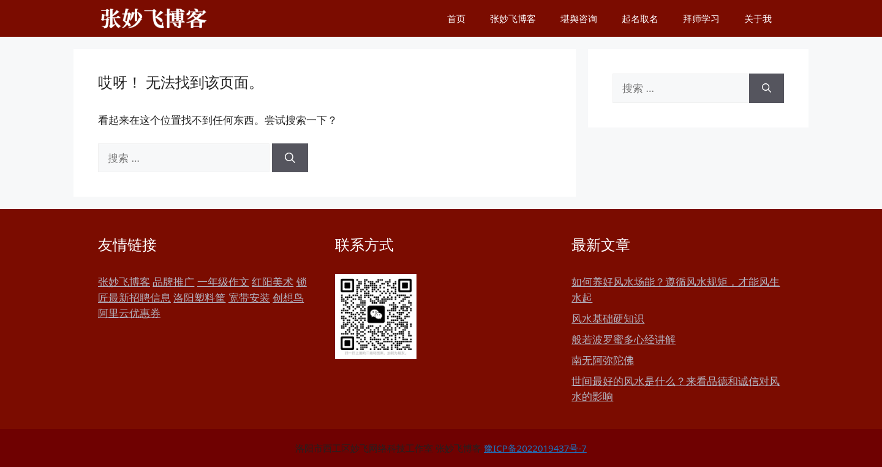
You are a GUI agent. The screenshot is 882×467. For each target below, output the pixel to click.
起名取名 (640, 18)
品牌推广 (173, 282)
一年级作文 (223, 282)
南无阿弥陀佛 (602, 360)
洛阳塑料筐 (199, 297)
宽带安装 (249, 297)
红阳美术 (272, 282)
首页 (456, 18)
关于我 (758, 18)
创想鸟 (288, 297)
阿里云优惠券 (129, 313)
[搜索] (290, 158)
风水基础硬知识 (607, 318)
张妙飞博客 (513, 18)
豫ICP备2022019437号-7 (535, 448)
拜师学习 (701, 18)
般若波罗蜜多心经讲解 (623, 339)
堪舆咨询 (578, 18)
